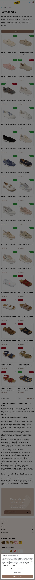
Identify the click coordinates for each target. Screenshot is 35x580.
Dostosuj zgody (17, 572)
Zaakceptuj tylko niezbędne (17, 569)
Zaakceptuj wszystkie (17, 576)
